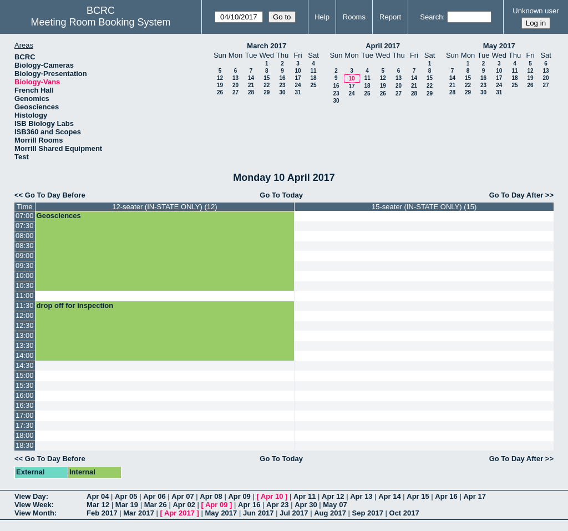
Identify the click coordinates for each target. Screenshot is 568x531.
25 (313, 85)
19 (220, 85)
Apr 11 (304, 496)
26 (220, 92)
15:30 (25, 385)
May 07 (335, 504)
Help (322, 17)
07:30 (25, 225)
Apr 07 (182, 496)
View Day (30, 496)
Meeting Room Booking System (100, 22)
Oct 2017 (404, 513)
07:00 (25, 215)
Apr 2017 (179, 513)
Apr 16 (446, 496)
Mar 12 (98, 504)
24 (298, 85)
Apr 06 (154, 496)
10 (298, 71)
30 (282, 92)
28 (251, 92)
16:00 (25, 395)
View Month (34, 513)
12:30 (25, 325)
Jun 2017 (258, 513)
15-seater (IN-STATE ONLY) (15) (424, 207)
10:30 (25, 285)
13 (235, 78)
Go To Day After (516, 195)
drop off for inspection (75, 305)
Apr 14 (389, 496)
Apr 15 (418, 496)
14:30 (25, 365)
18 (313, 78)
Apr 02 (184, 504)
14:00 (25, 355)
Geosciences (59, 215)
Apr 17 (474, 496)
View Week (33, 504)
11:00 (25, 295)
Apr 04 (98, 496)
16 (282, 78)
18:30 (25, 445)
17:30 (25, 425)
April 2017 (383, 46)
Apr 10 (272, 496)
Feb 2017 (102, 513)
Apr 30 (306, 504)
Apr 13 (361, 496)
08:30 (25, 245)
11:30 (25, 305)
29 (266, 92)
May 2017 (499, 46)
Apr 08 (211, 496)
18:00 (25, 435)
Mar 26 (155, 504)
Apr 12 (333, 496)
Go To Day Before (55, 195)
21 (251, 85)
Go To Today (281, 195)
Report (390, 17)
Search (431, 17)
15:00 (25, 375)
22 (266, 85)
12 (220, 78)
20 (235, 85)
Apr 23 (277, 504)
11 (313, 71)
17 (298, 78)
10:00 (25, 275)
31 (298, 92)
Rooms (354, 17)
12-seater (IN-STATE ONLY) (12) (164, 207)
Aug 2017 (330, 513)
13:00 (25, 335)
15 (266, 78)
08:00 (25, 235)
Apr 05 (126, 496)
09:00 (25, 255)
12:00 (25, 315)
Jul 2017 (294, 513)
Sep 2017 (367, 513)
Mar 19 (126, 504)
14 (251, 78)
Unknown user (536, 11)
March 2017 (266, 46)
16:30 (25, 405)
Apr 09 (239, 496)
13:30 (25, 345)
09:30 (25, 265)
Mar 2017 (138, 513)
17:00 (25, 415)
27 (235, 92)
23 (282, 85)
